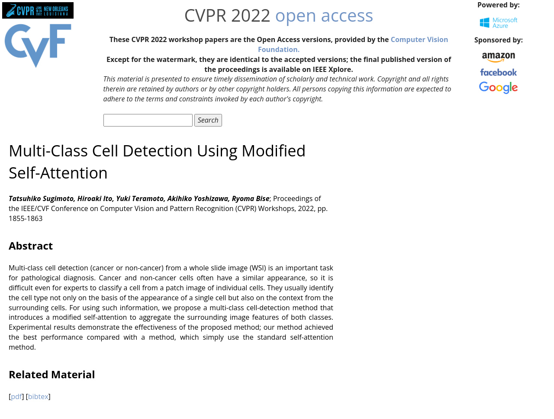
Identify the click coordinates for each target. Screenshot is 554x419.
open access (324, 15)
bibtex (38, 396)
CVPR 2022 (227, 15)
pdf (16, 396)
